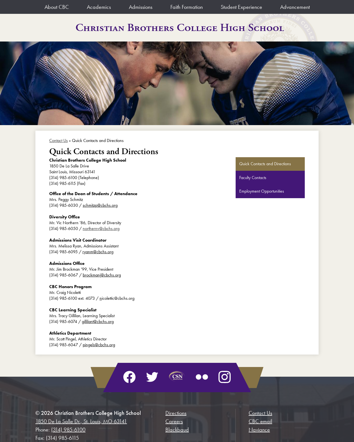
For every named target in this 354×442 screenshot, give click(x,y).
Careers (174, 421)
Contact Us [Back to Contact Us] (58, 140)
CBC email (260, 421)
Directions (175, 413)
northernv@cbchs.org (101, 228)
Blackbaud (177, 429)
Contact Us (260, 413)
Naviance (259, 429)
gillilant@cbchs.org (98, 321)
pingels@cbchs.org (99, 345)
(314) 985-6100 (68, 429)
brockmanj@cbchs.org (102, 275)
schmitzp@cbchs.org (100, 205)
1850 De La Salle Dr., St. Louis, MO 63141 (81, 421)
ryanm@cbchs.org (97, 252)
